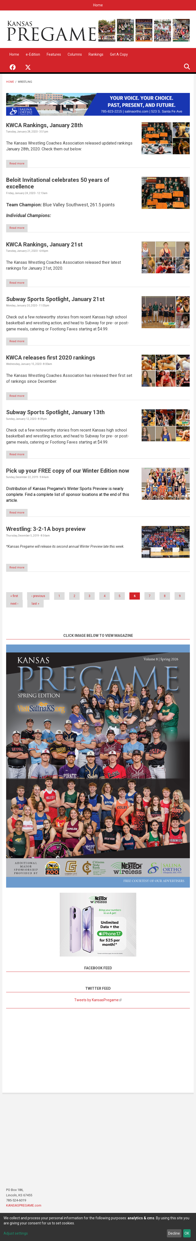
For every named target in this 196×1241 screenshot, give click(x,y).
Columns (75, 54)
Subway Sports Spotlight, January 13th (55, 414)
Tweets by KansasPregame (98, 1003)
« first (14, 599)
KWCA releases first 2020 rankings (50, 359)
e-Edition (33, 54)
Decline (174, 1233)
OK (187, 1233)
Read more (19, 164)
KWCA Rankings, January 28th (44, 125)
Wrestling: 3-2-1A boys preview (45, 532)
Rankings (96, 54)
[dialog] (98, 1227)
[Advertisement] (98, 1052)
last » (35, 606)
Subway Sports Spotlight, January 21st (55, 300)
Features (54, 54)
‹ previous (38, 599)
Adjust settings (16, 1233)
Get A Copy (119, 54)
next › (14, 606)
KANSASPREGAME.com (23, 1208)
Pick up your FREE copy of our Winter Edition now (67, 473)
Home (98, 5)
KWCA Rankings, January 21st (44, 245)
